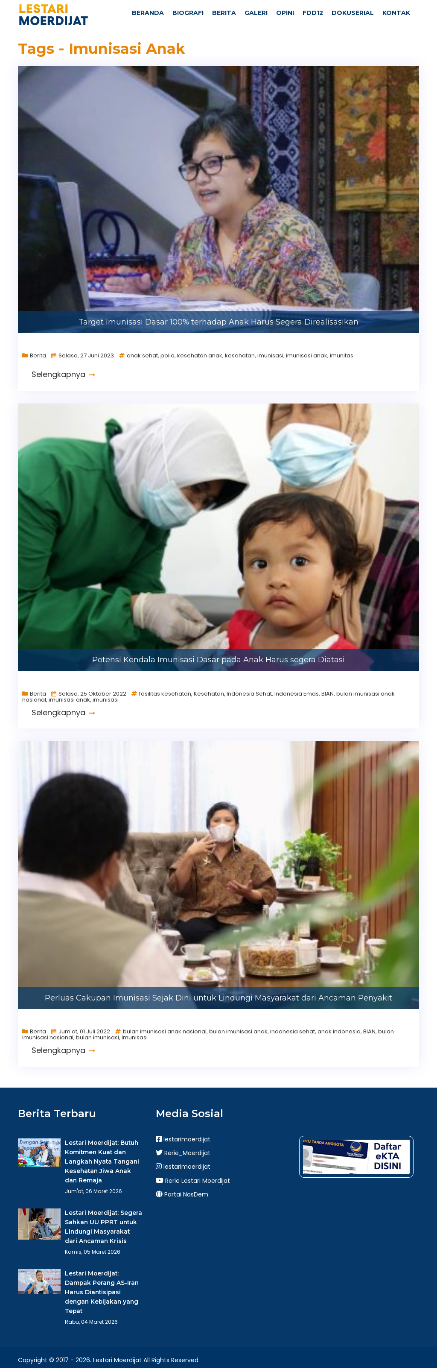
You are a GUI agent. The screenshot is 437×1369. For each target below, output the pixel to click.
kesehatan (240, 356)
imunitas (341, 356)
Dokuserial (353, 13)
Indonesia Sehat (249, 694)
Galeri (256, 13)
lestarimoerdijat (183, 1139)
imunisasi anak (306, 356)
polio (167, 356)
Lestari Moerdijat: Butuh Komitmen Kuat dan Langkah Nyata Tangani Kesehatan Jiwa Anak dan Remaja (101, 1162)
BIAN (327, 694)
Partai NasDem (182, 1195)
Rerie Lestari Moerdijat (193, 1181)
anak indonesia (339, 1032)
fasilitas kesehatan (165, 694)
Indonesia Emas (296, 694)
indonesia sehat (292, 1032)
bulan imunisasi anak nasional (165, 1032)
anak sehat (142, 356)
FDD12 (313, 13)
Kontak (396, 13)
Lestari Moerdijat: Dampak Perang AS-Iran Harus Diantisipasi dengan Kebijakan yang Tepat (101, 1293)
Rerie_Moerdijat (183, 1154)
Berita (224, 13)
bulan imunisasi (97, 1038)
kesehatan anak (199, 356)
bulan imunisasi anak (238, 1032)
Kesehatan (209, 694)
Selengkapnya (63, 375)
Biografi (188, 13)
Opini (285, 13)
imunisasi (270, 356)
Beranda (148, 13)
